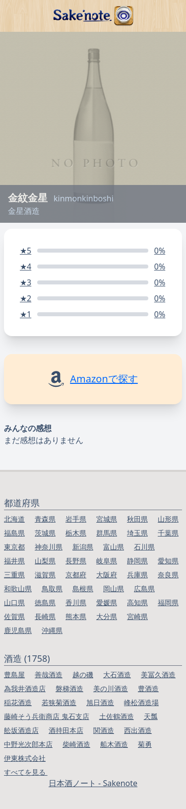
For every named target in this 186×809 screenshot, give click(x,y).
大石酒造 (117, 674)
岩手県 (75, 519)
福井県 (14, 560)
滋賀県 (45, 574)
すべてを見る (26, 772)
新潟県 (82, 546)
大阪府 (106, 574)
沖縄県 (52, 630)
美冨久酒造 (158, 674)
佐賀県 (14, 616)
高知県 (137, 602)
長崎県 (45, 616)
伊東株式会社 (25, 758)
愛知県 (168, 560)
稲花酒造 (18, 702)
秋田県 (137, 519)
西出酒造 (138, 730)
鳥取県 (52, 588)
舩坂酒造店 (21, 730)
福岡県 (168, 602)
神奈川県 (48, 546)
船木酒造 (114, 744)
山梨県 (45, 560)
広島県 (144, 588)
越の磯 (82, 674)
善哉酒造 (48, 674)
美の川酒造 (110, 688)
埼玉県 (137, 533)
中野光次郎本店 (28, 744)
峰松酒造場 (141, 702)
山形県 (168, 519)
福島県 (14, 533)
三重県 (14, 574)
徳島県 (45, 602)
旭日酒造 (100, 702)
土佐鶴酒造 (116, 716)
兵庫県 (137, 574)
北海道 (14, 519)
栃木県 (75, 533)
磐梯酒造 (69, 688)
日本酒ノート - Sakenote (93, 783)
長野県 (75, 560)
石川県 (144, 546)
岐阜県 (106, 560)
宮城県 (106, 519)
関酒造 (103, 730)
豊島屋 (14, 674)
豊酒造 (148, 688)
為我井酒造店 (25, 688)
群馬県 (106, 533)
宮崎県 (137, 616)
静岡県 (137, 560)
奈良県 (168, 574)
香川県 (75, 602)
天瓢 (151, 716)
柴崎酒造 (76, 744)
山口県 (14, 602)
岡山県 (113, 588)
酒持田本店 (66, 730)
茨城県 (45, 533)
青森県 (45, 519)
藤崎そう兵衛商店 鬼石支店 (46, 716)
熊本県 (75, 616)
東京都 (14, 546)
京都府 (75, 574)
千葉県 (168, 533)
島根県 (82, 588)
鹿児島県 (18, 630)
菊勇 (145, 744)
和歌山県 (18, 588)
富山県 (113, 546)
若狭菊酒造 (59, 702)
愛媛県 (106, 602)
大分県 (106, 616)
